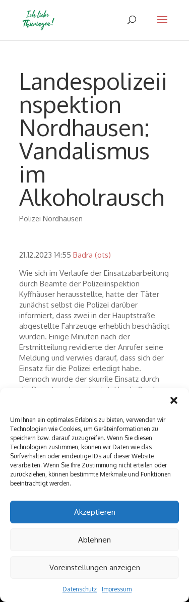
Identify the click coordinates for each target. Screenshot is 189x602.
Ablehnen (94, 540)
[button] (174, 400)
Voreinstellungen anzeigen (94, 567)
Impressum (117, 589)
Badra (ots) (92, 255)
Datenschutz (79, 589)
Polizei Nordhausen (51, 218)
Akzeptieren (94, 512)
